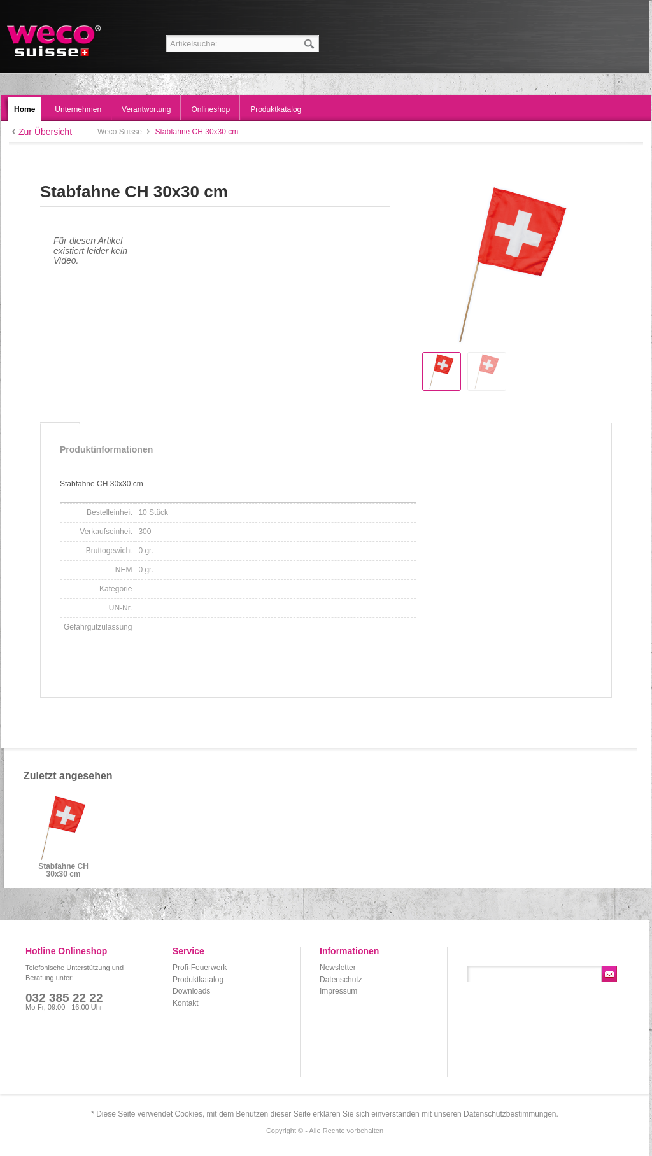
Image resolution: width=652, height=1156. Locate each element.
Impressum (338, 991)
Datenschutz (341, 979)
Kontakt (186, 1003)
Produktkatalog (198, 979)
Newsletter (338, 967)
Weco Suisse (55, 40)
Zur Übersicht (45, 132)
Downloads (191, 991)
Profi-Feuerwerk (200, 967)
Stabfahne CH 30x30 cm (63, 870)
